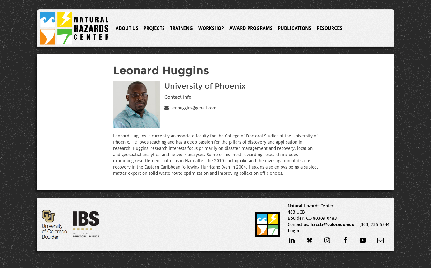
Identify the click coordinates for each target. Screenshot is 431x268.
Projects (154, 28)
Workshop (211, 28)
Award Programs (251, 28)
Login (293, 230)
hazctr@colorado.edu (332, 224)
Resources (329, 28)
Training (181, 28)
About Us (127, 28)
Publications (294, 28)
